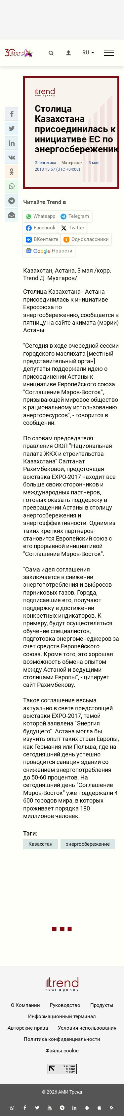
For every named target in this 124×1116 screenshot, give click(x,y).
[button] (11, 114)
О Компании (25, 1005)
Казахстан (40, 844)
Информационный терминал (62, 1016)
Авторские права (28, 1028)
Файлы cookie (62, 1051)
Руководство (65, 1005)
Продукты (101, 1005)
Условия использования (87, 1028)
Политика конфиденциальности (62, 1039)
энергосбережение (88, 844)
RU (85, 52)
